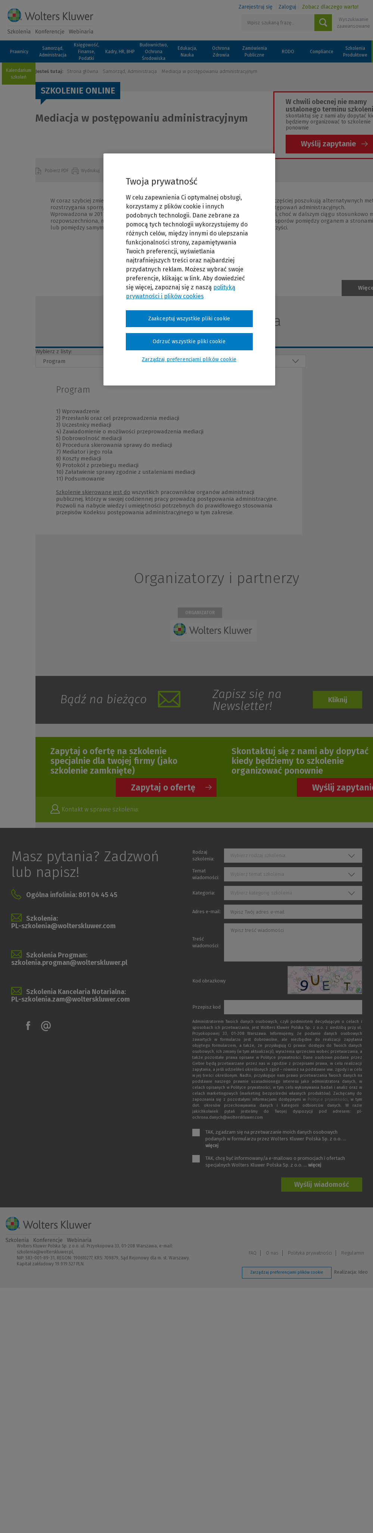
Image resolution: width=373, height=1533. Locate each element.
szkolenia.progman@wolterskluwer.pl (69, 962)
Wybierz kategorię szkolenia (261, 893)
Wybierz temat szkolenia (257, 874)
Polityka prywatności (310, 1253)
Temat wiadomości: (205, 874)
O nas (272, 1253)
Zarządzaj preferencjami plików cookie (286, 1272)
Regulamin (352, 1253)
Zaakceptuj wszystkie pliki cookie (189, 319)
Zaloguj (287, 7)
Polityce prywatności (328, 1099)
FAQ (253, 1253)
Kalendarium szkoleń (18, 74)
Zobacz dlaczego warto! (330, 7)
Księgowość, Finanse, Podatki (86, 51)
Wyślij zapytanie (328, 143)
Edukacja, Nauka (187, 52)
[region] (189, 269)
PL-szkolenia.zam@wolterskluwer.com (70, 999)
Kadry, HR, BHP (120, 51)
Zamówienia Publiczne (254, 52)
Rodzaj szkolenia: (203, 855)
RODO (288, 51)
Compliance (321, 51)
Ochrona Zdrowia (221, 52)
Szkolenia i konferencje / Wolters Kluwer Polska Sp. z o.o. (50, 21)
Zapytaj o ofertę (163, 787)
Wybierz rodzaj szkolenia (257, 855)
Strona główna (82, 71)
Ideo (363, 1272)
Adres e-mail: (206, 911)
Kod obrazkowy (209, 981)
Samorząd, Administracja (52, 52)
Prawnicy (19, 51)
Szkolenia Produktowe (355, 52)
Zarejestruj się (256, 7)
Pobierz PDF (57, 170)
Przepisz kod (206, 1007)
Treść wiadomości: (205, 942)
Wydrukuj (91, 170)
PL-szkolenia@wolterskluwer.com (63, 926)
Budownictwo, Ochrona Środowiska (154, 51)
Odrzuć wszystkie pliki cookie (189, 341)
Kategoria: (203, 893)
